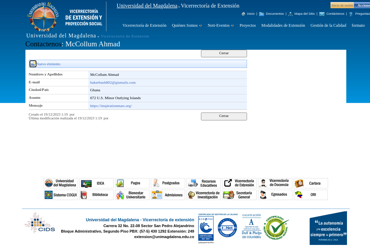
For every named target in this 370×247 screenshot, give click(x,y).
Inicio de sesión (342, 5)
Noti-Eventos (218, 25)
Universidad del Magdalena (147, 6)
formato (358, 25)
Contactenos (43, 44)
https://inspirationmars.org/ (111, 106)
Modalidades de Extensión (283, 25)
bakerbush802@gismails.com (113, 82)
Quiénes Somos (185, 25)
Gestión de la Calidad (328, 25)
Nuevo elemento (48, 64)
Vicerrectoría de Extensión (145, 25)
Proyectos (247, 25)
